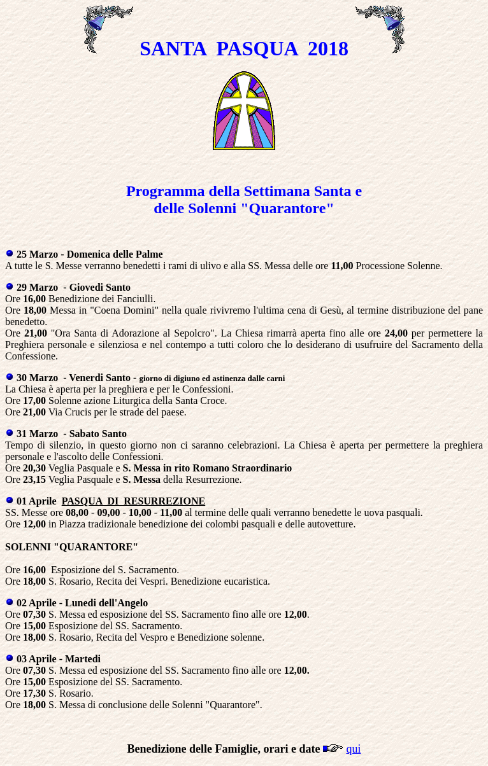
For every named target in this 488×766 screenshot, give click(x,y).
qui (353, 748)
